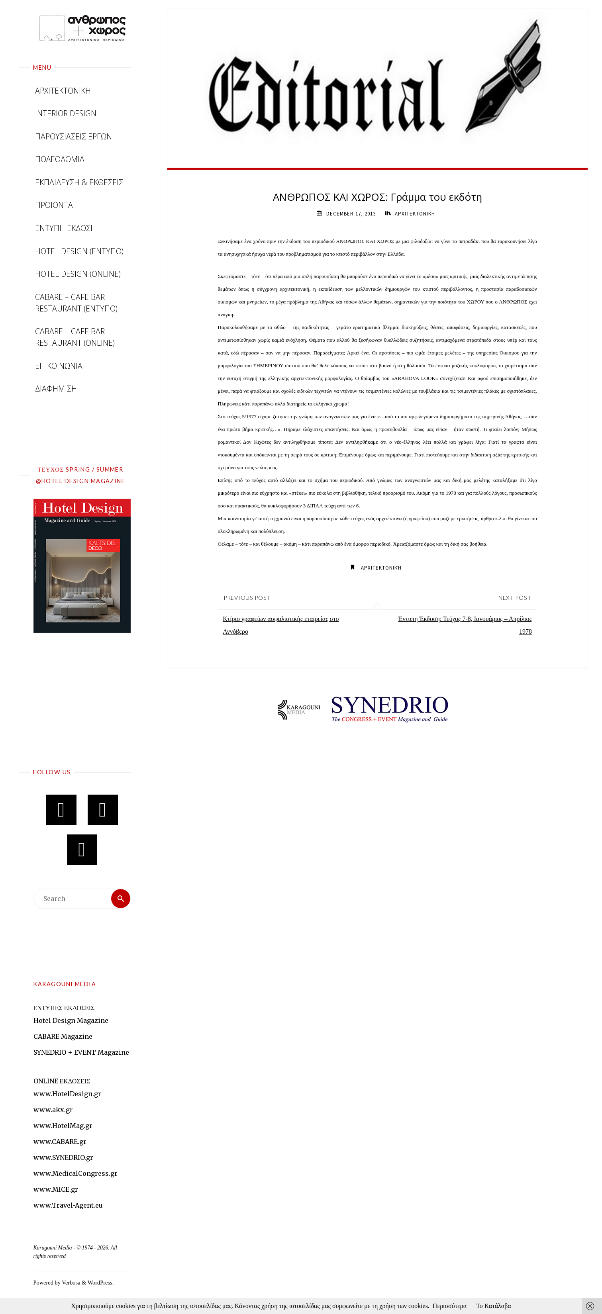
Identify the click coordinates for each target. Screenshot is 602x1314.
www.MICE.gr (55, 1189)
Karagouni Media (53, 1248)
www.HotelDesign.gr (67, 1094)
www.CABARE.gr (59, 1142)
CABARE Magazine (62, 1036)
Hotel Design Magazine (70, 1020)
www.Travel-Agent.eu (68, 1205)
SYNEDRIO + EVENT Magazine (81, 1052)
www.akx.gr (53, 1110)
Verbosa (70, 1282)
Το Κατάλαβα (493, 1305)
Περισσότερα (450, 1305)
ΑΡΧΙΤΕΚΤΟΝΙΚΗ (415, 213)
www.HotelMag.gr (62, 1126)
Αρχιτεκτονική (381, 567)
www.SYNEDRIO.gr (63, 1157)
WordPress (100, 1282)
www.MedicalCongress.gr (75, 1173)
